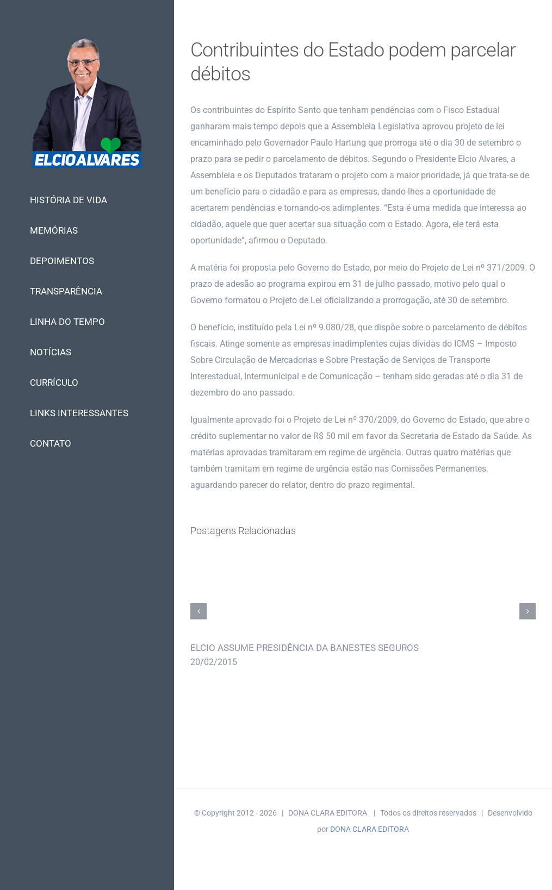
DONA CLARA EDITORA (369, 829)
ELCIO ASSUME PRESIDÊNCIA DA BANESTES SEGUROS (304, 647)
